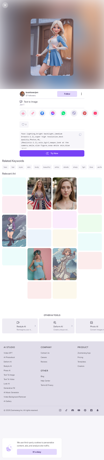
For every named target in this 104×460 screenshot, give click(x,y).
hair (13, 167)
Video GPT (8, 397)
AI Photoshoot (9, 402)
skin (29, 167)
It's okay (37, 452)
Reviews (44, 406)
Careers (44, 402)
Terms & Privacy (47, 429)
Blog (42, 421)
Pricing (80, 402)
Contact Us (45, 397)
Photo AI (7, 415)
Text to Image (9, 419)
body (37, 167)
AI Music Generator (11, 437)
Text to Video (9, 423)
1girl (83, 167)
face (5, 167)
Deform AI (8, 406)
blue (91, 167)
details (66, 167)
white (57, 167)
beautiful (46, 167)
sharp (75, 167)
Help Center (45, 425)
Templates (82, 406)
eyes (21, 167)
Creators (81, 410)
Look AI (7, 428)
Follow (67, 94)
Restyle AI (8, 410)
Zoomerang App (84, 397)
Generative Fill (9, 432)
